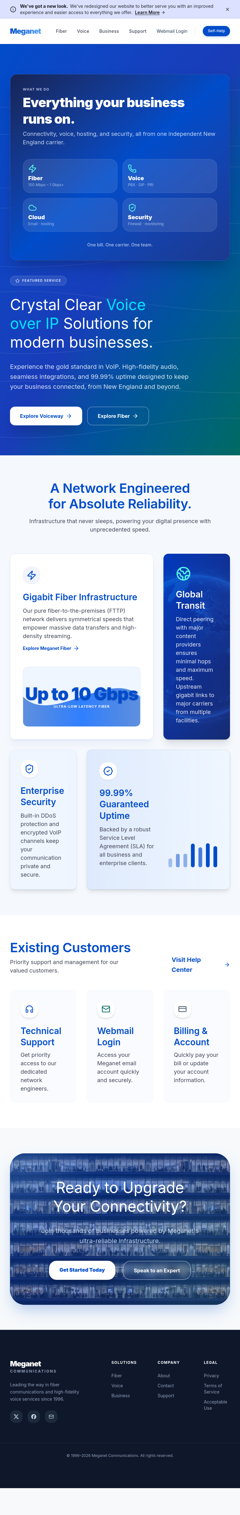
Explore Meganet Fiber (54, 654)
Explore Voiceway (46, 421)
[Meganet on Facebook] (34, 1443)
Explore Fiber (118, 421)
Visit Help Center (201, 975)
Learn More (150, 12)
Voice (83, 31)
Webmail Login (167, 31)
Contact (166, 1412)
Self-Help (214, 31)
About (164, 1402)
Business (109, 31)
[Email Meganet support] (51, 1443)
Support (138, 31)
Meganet (25, 31)
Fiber (61, 31)
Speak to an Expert (164, 1291)
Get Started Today (75, 1290)
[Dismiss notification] (227, 9)
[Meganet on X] (16, 1443)
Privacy (211, 1402)
